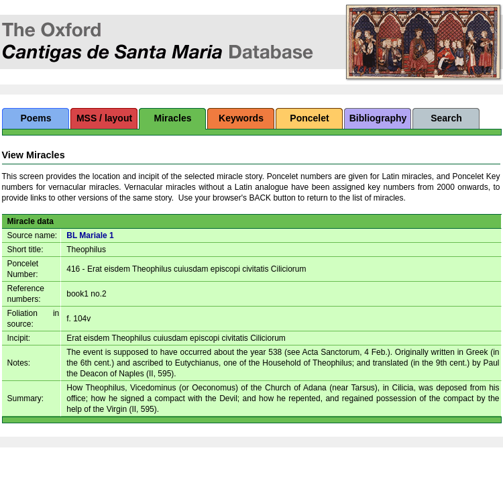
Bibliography (378, 118)
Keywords (241, 118)
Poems (36, 118)
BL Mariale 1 (89, 235)
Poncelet (309, 118)
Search (446, 118)
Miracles (172, 118)
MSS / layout (104, 118)
